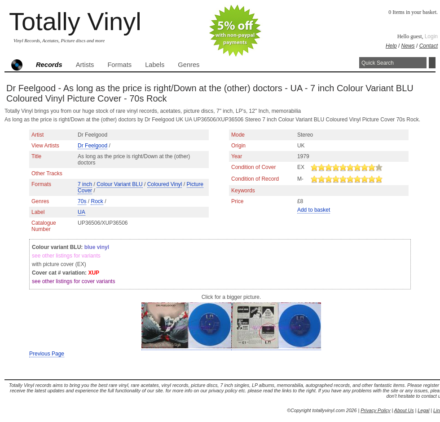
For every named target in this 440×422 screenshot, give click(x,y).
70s (82, 201)
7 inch (85, 184)
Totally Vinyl (75, 21)
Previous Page (46, 354)
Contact (428, 46)
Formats (119, 64)
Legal (423, 410)
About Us (404, 410)
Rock (97, 201)
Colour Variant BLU (120, 184)
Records (49, 64)
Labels (154, 64)
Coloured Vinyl (164, 184)
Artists (85, 64)
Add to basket (313, 210)
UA (81, 212)
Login (431, 36)
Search (432, 62)
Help (391, 46)
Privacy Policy (375, 410)
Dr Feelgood (92, 145)
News (408, 46)
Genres (188, 64)
